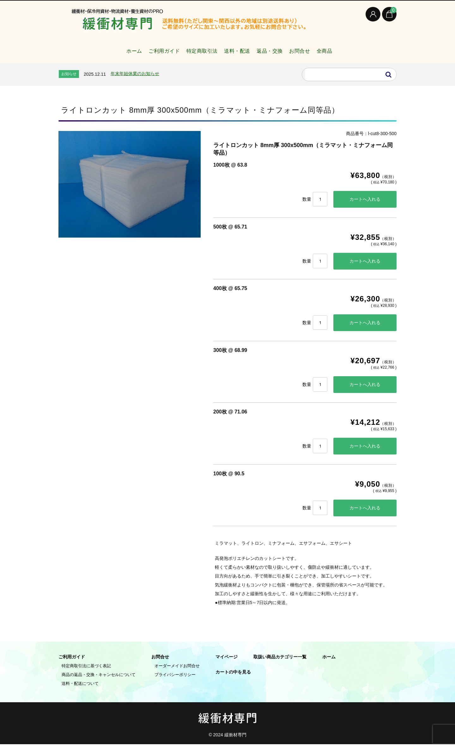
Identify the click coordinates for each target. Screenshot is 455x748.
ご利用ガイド (150, 48)
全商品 (341, 48)
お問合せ (310, 48)
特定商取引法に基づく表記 (86, 669)
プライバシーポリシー (175, 678)
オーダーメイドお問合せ (177, 669)
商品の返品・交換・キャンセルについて (99, 678)
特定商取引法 (193, 48)
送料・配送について (80, 687)
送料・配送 (235, 48)
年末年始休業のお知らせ (135, 73)
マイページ (226, 660)
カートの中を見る (233, 675)
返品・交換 (274, 48)
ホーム (114, 48)
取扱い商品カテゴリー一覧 (279, 660)
